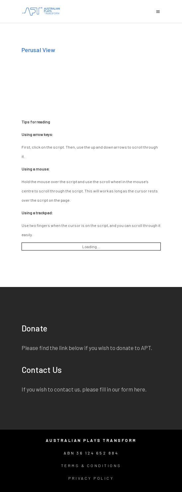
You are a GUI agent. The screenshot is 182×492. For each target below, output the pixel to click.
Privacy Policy (91, 478)
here (139, 389)
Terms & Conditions (91, 465)
